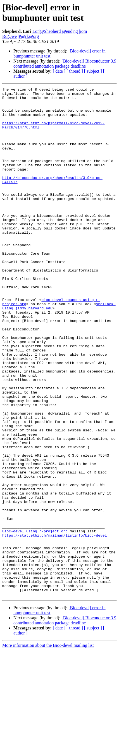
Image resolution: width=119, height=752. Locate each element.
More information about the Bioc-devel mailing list (48, 747)
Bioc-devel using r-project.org (35, 620)
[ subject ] (93, 71)
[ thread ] (74, 71)
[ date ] (59, 71)
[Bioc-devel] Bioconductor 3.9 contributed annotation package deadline (64, 63)
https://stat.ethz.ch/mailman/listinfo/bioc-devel (54, 625)
